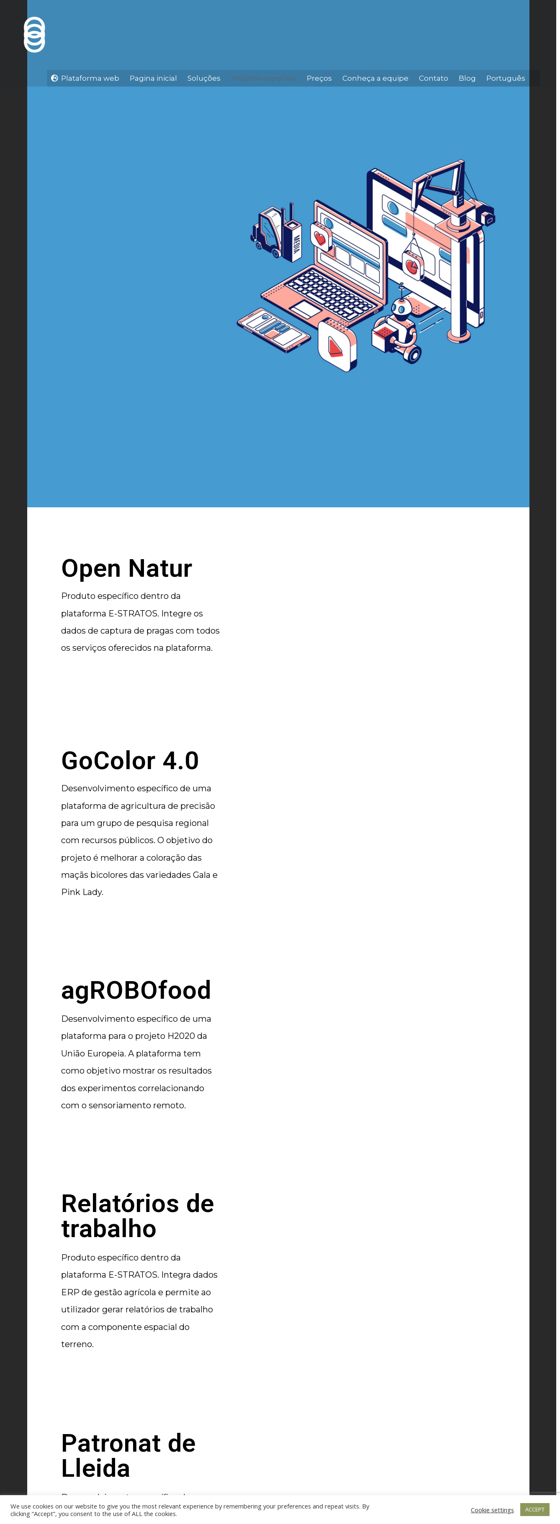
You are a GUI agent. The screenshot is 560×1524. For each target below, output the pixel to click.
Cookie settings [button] (492, 1510)
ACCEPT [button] (535, 1509)
